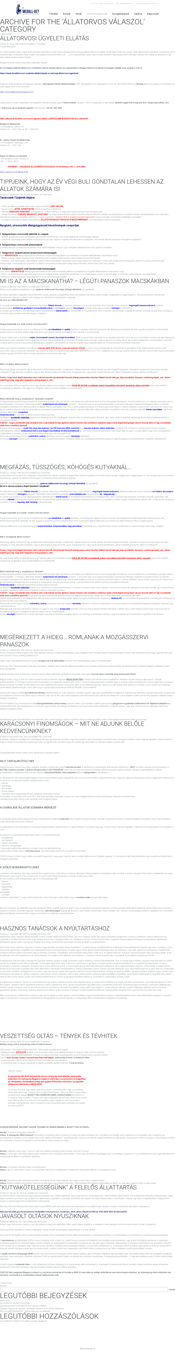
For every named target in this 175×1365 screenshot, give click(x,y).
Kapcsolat (153, 13)
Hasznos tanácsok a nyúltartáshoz (68, 936)
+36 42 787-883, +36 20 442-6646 (102, 3)
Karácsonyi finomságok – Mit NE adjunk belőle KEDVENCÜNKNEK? (76, 735)
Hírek (79, 13)
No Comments (45, 194)
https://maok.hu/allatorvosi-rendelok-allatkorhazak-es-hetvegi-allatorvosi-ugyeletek (39, 73)
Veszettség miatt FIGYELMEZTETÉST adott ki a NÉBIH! (23, 1313)
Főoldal (53, 13)
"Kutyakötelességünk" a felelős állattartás (85, 1195)
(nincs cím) (4, 1307)
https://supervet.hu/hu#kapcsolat (14, 172)
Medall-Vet (42, 1328)
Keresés (3, 1293)
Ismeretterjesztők (97, 13)
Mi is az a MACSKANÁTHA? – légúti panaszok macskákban (81, 285)
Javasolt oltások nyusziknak (55, 1223)
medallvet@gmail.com (125, 3)
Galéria (138, 13)
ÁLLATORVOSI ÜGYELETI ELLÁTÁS (55, 38)
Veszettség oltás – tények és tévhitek (73, 1043)
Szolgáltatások (120, 13)
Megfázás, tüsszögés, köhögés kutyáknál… (81, 474)
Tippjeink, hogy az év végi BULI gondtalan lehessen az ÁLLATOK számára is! (78, 186)
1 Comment (40, 43)
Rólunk (67, 13)
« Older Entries (6, 34)
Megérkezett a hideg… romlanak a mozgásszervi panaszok (65, 648)
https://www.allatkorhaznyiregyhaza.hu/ (16, 91)
